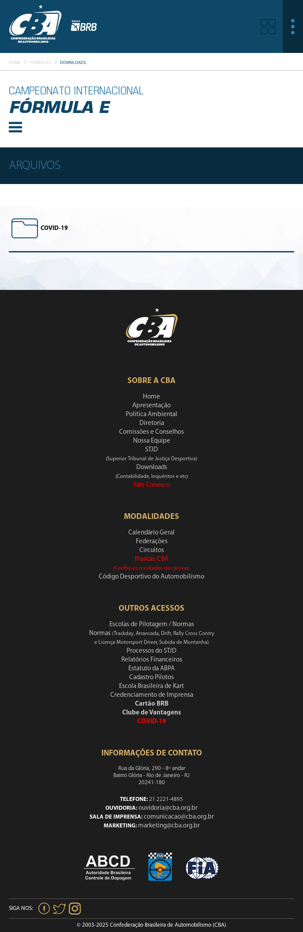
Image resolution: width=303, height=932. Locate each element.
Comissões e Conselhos (151, 432)
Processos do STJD (151, 651)
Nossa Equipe (151, 441)
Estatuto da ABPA (151, 668)
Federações (152, 541)
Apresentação (151, 405)
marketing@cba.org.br (169, 826)
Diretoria (151, 423)
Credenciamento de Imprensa (151, 695)
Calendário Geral (151, 533)
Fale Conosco (152, 485)
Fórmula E (40, 62)
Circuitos (151, 550)
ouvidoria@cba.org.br (168, 808)
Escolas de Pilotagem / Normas (151, 624)
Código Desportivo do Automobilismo (151, 577)
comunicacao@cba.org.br (179, 817)
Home (15, 62)
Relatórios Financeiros (151, 660)
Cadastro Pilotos (151, 677)
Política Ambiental (151, 414)
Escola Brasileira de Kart (151, 686)
